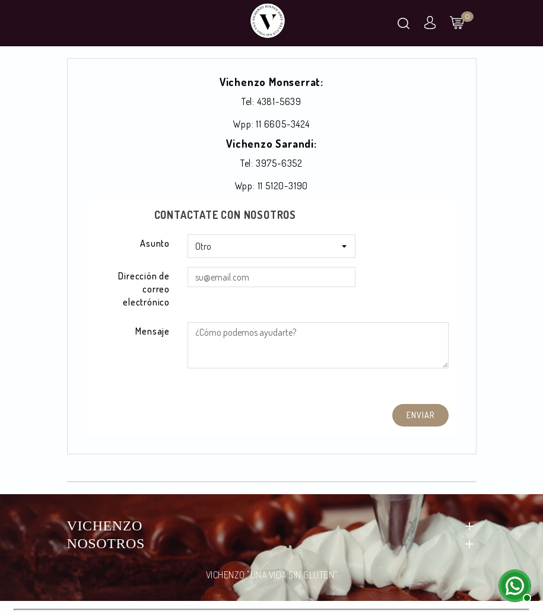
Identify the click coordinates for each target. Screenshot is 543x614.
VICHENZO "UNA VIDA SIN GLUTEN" (272, 575)
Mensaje (152, 331)
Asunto (155, 243)
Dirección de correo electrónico (144, 289)
